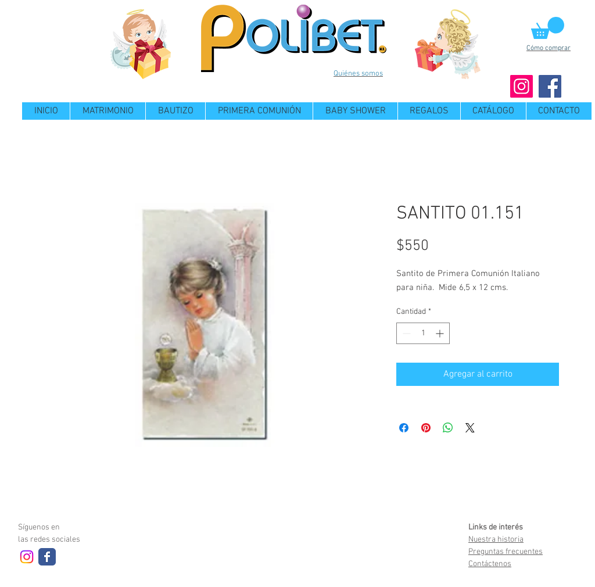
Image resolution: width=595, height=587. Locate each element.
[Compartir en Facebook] (404, 428)
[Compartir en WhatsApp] (448, 428)
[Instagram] (521, 86)
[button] (547, 28)
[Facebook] (550, 86)
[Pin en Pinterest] (426, 428)
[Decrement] (405, 333)
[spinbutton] (423, 333)
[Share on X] (470, 428)
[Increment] (440, 333)
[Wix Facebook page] (47, 556)
